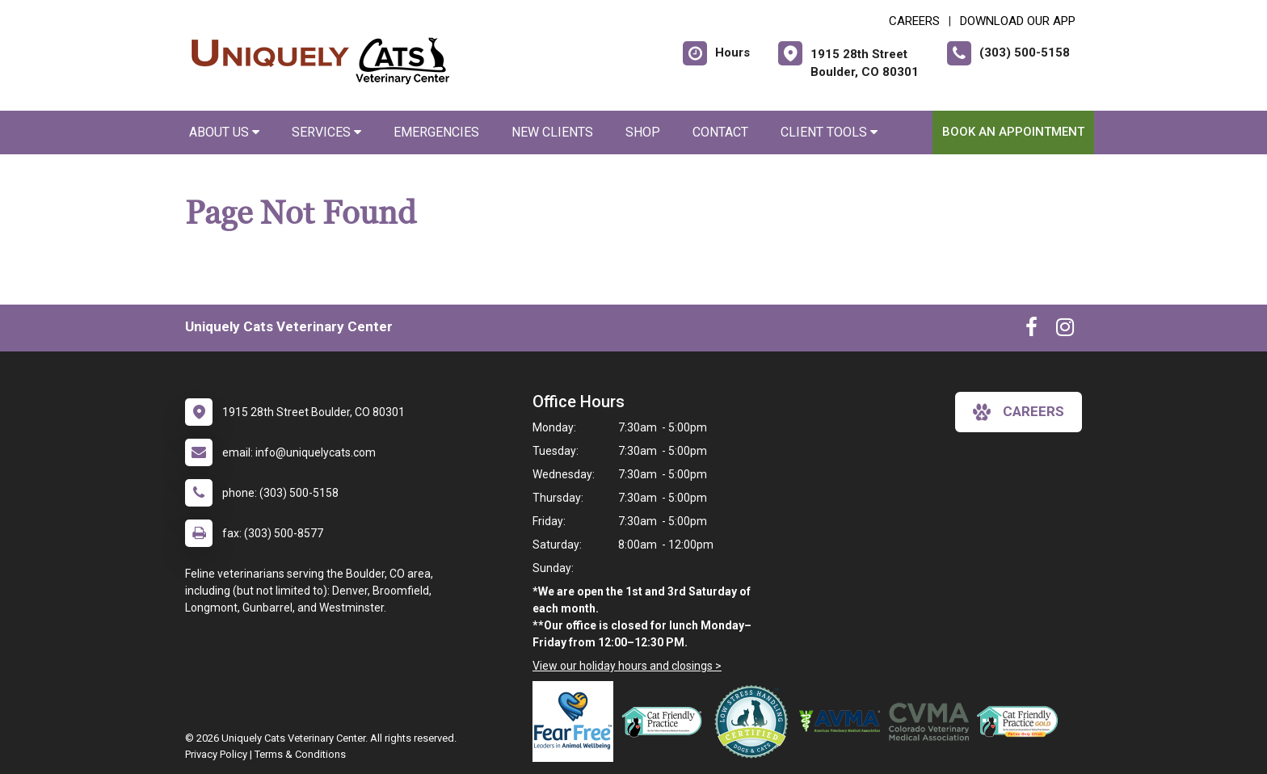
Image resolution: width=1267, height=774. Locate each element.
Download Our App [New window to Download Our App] (1017, 21)
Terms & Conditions (300, 754)
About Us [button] (224, 132)
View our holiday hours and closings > (627, 665)
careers (1018, 412)
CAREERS (914, 21)
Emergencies (436, 132)
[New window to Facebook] (1031, 330)
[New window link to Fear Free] (576, 721)
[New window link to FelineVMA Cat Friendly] (665, 721)
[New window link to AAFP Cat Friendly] (1021, 721)
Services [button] (326, 132)
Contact (720, 132)
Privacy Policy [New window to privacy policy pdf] (216, 754)
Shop (642, 132)
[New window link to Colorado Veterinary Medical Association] (932, 721)
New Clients (552, 132)
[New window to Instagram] (1065, 330)
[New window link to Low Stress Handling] (754, 721)
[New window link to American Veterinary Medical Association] (843, 721)
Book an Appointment (1013, 131)
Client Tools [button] (829, 132)
